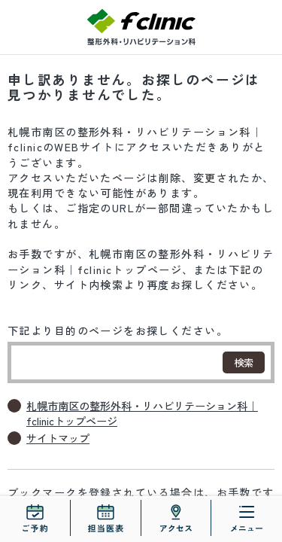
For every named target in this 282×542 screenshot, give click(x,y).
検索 (243, 362)
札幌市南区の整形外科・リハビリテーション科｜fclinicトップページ (142, 413)
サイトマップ (57, 438)
